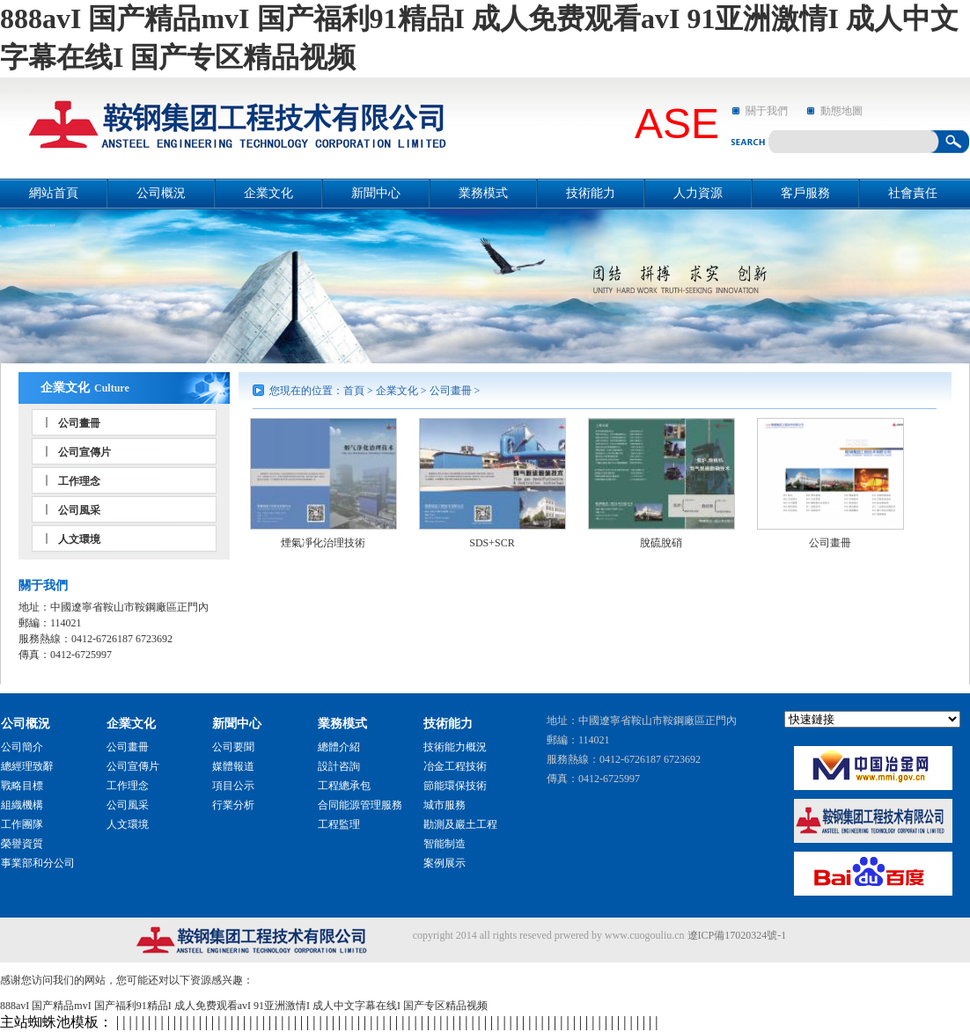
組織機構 (22, 805)
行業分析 (233, 805)
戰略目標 (22, 785)
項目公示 (233, 785)
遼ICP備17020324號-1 (737, 935)
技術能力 (590, 193)
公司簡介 (22, 747)
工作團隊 (22, 824)
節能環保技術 (455, 785)
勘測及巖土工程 (460, 824)
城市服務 (444, 805)
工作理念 (79, 481)
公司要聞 (233, 747)
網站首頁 (53, 193)
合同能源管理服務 (360, 805)
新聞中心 (375, 193)
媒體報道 (233, 766)
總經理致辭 (27, 766)
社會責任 (912, 193)
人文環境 (79, 539)
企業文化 (268, 193)
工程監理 (339, 824)
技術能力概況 (455, 747)
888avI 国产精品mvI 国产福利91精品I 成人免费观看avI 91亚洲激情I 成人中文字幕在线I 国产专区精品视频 (244, 1005)
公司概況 (161, 193)
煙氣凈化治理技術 (323, 543)
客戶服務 (805, 193)
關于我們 (767, 111)
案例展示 (444, 863)
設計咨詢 (339, 766)
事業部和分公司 (38, 863)
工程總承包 (344, 785)
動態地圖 (841, 111)
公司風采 (79, 510)
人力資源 (698, 193)
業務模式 (483, 193)
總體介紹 (339, 747)
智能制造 (444, 844)
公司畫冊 (79, 423)
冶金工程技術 (455, 766)
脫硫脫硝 (661, 543)
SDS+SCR (491, 543)
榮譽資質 (22, 844)
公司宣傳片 (84, 452)
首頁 (353, 390)
